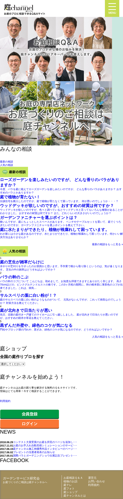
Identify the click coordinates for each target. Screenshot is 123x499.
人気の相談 (6, 164)
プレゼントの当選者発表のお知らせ (34, 452)
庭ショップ (70, 492)
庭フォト (69, 488)
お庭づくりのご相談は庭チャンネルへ (25, 482)
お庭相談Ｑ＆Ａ (73, 477)
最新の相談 (6, 161)
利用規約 (5, 400)
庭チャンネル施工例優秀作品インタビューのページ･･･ (45, 448)
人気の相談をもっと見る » (107, 336)
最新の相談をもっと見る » (107, 244)
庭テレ (67, 484)
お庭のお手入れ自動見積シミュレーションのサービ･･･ (45, 445)
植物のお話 (70, 481)
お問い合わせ (96, 481)
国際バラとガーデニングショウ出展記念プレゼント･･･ (45, 455)
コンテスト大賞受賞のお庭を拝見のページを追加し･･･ (45, 442)
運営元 (92, 477)
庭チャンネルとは (74, 495)
